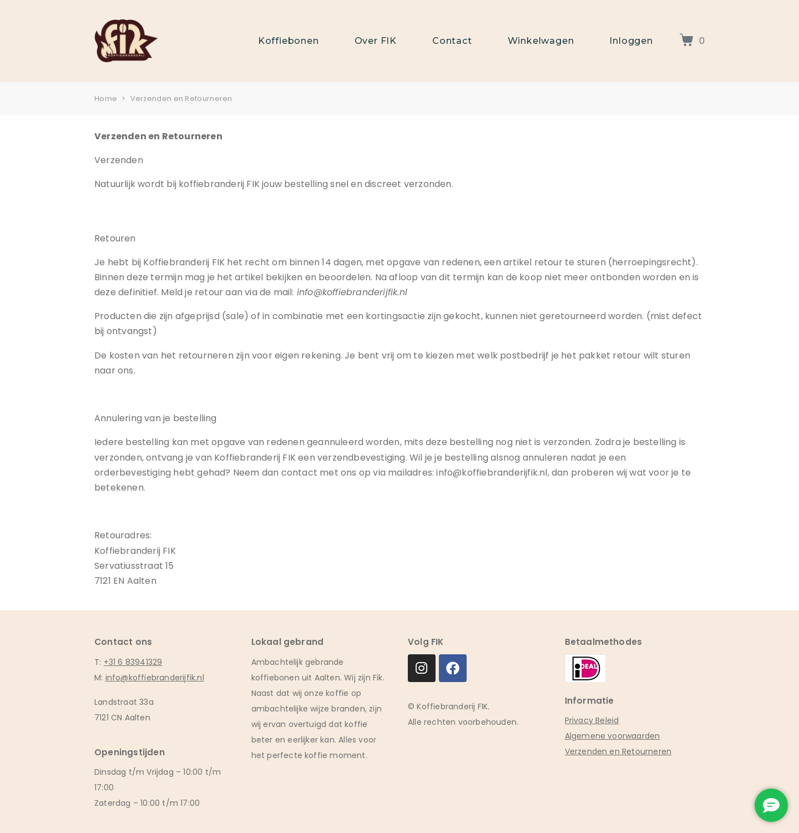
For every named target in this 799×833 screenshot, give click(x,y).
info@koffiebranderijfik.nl (154, 677)
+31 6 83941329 (133, 662)
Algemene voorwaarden (612, 735)
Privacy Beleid (592, 720)
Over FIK (376, 41)
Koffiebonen (288, 41)
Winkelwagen (541, 41)
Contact (452, 41)
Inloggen (631, 41)
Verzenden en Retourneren (618, 751)
